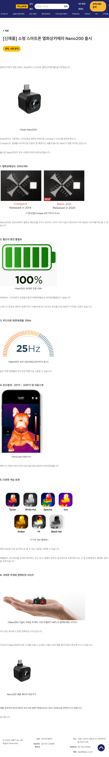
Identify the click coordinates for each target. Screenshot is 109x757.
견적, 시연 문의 (12, 48)
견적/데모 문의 (97, 6)
